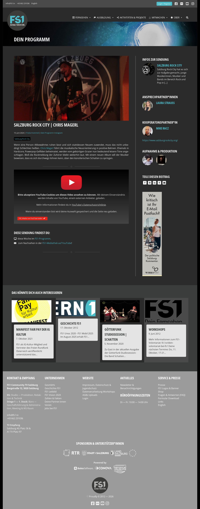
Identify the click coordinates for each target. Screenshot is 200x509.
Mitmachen (158, 17)
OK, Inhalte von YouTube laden (32, 218)
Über (176, 17)
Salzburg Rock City (22, 139)
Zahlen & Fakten (53, 398)
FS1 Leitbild (51, 391)
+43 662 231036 (23, 3)
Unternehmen (55, 378)
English (34, 3)
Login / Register (164, 4)
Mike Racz (162, 128)
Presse (161, 384)
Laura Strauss (165, 103)
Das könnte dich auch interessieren (37, 292)
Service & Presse (169, 378)
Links (160, 401)
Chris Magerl (47, 148)
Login (85, 398)
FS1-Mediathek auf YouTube (56, 243)
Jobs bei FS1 (51, 408)
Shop (160, 391)
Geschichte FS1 (53, 388)
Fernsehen (81, 17)
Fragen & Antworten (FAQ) (171, 395)
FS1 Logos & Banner (168, 388)
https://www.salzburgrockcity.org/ (160, 140)
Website (87, 378)
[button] (145, 182)
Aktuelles (127, 378)
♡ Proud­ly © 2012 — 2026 (100, 496)
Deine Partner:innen (55, 401)
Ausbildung (104, 17)
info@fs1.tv (10, 3)
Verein (48, 405)
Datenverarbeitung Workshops (98, 391)
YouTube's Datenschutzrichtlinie (89, 204)
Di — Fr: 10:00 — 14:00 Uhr (134, 402)
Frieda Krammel (32, 133)
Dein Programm (47, 133)
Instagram (58, 133)
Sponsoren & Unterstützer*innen (100, 443)
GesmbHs (50, 384)
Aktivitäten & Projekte (133, 17)
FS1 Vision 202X (53, 395)
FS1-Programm (42, 238)
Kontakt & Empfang (21, 378)
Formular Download (168, 398)
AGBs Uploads (89, 395)
